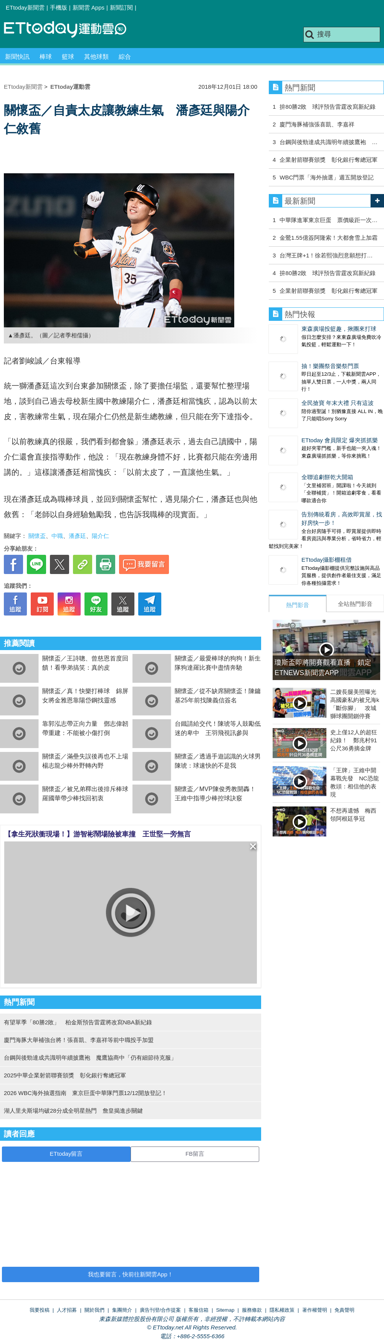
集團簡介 (122, 1310)
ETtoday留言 (66, 1153)
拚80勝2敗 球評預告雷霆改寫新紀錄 (328, 106)
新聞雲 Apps (88, 7)
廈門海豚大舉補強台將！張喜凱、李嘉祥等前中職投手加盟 (79, 1040)
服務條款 (252, 1310)
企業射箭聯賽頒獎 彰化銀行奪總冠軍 (328, 159)
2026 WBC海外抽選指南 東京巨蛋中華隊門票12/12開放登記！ (85, 1093)
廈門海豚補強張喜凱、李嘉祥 (317, 124)
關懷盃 (37, 536)
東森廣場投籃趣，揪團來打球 (338, 328)
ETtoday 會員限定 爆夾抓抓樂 (339, 440)
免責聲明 (344, 1310)
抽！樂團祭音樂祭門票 (330, 366)
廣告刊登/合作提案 (160, 1310)
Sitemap (225, 1310)
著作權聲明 (314, 1310)
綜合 (125, 56)
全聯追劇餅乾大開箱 (327, 477)
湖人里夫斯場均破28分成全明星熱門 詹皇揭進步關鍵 (73, 1110)
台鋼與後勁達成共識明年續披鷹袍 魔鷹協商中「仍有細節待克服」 (90, 1057)
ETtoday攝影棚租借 (326, 559)
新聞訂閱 (121, 7)
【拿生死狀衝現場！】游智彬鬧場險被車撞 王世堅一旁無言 (97, 834)
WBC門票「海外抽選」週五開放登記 (327, 177)
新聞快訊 (17, 56)
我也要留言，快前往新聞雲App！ (130, 1274)
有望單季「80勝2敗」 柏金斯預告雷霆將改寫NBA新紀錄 (78, 1022)
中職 (57, 536)
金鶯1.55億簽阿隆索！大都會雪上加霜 (328, 237)
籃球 (68, 56)
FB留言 (194, 1153)
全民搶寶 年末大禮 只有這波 (337, 403)
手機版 (58, 7)
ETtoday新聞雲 (25, 7)
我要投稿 (40, 1310)
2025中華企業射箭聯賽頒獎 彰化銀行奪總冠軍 (65, 1075)
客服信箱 (199, 1310)
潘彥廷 (77, 536)
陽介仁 (100, 536)
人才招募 (67, 1310)
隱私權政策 (282, 1310)
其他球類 (96, 56)
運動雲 (71, 29)
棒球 (46, 56)
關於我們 (94, 1310)
